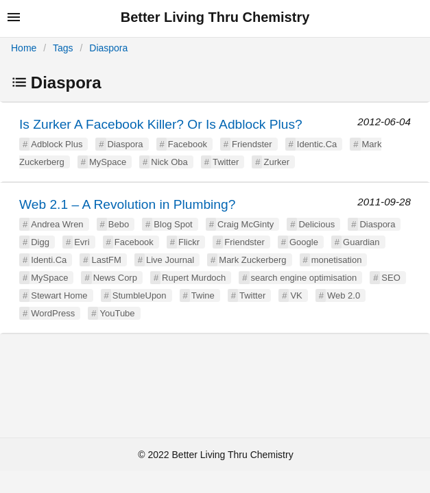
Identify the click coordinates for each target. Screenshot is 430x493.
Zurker (276, 162)
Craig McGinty (245, 224)
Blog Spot (173, 224)
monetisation (336, 260)
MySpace (107, 162)
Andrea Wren (57, 224)
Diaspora (108, 47)
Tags (63, 47)
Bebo (118, 224)
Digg (40, 242)
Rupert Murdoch (194, 278)
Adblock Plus (56, 144)
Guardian (361, 242)
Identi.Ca (49, 260)
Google (303, 242)
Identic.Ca (317, 144)
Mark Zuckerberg (252, 260)
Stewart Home (59, 295)
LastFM (106, 260)
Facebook (187, 144)
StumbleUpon (139, 295)
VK (296, 295)
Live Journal (170, 260)
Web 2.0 (343, 295)
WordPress (53, 313)
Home (23, 47)
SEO (390, 278)
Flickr (189, 242)
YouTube (116, 313)
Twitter (226, 162)
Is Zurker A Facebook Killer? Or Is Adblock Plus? (160, 124)
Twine (203, 295)
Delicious (316, 224)
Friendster (252, 144)
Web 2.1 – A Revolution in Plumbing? (127, 204)
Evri (81, 242)
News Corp (115, 278)
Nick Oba (169, 162)
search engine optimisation (304, 278)
